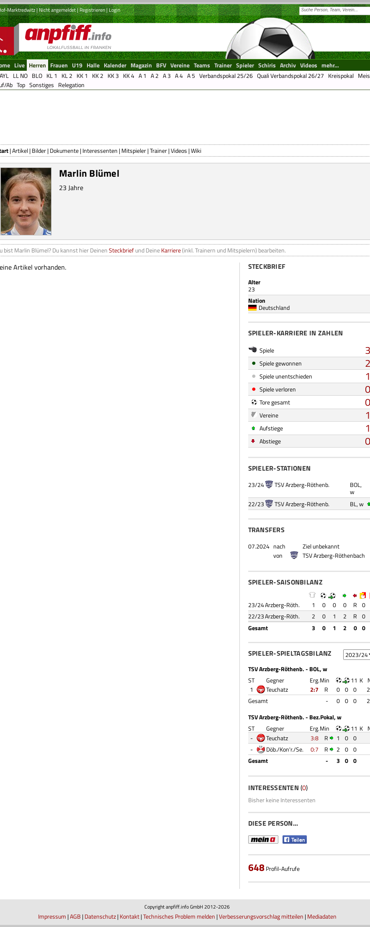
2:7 (314, 689)
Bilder (39, 150)
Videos (179, 150)
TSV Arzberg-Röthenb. (302, 484)
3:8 (315, 738)
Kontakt (129, 916)
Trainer (158, 150)
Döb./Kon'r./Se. (284, 749)
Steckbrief (121, 250)
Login (114, 10)
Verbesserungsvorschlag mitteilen (261, 916)
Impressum (52, 916)
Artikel (20, 150)
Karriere (171, 250)
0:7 (315, 749)
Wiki (196, 150)
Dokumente (64, 150)
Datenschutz (100, 916)
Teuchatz (277, 689)
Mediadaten (322, 916)
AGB (75, 916)
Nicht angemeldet (57, 10)
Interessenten (100, 150)
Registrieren (92, 10)
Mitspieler (133, 150)
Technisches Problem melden (179, 916)
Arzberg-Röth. (282, 604)
